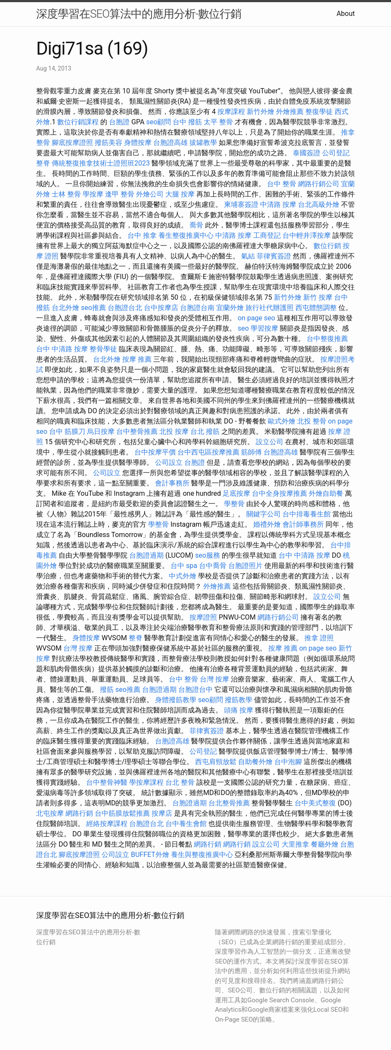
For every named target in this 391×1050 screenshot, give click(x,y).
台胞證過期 (146, 555)
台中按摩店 (161, 308)
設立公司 (269, 442)
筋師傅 (251, 452)
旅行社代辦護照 (269, 308)
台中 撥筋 (187, 122)
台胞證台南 (197, 308)
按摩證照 (203, 617)
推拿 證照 (319, 638)
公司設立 (169, 462)
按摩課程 (231, 111)
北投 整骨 (311, 421)
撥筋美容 (108, 142)
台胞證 (119, 122)
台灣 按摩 (78, 648)
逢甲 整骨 (119, 194)
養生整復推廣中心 (186, 235)
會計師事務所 (303, 524)
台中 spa (184, 566)
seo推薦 (93, 308)
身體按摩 (138, 142)
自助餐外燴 (255, 762)
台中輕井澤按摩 (306, 235)
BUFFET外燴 (150, 854)
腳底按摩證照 (72, 142)
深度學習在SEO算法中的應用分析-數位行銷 (138, 13)
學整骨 (234, 504)
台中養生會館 (186, 824)
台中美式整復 (315, 803)
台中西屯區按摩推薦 (208, 452)
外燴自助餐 (326, 493)
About (345, 13)
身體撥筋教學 (175, 700)
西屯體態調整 (316, 308)
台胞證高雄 (170, 142)
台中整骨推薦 (137, 431)
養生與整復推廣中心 (202, 854)
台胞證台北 (125, 308)
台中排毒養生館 (306, 514)
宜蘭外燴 (230, 308)
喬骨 (196, 225)
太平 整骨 (218, 122)
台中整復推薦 (327, 339)
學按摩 (93, 194)
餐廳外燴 (324, 844)
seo (243, 328)
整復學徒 (319, 111)
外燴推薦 (290, 111)
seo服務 (207, 555)
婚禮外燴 (267, 524)
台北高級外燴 (318, 204)
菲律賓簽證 (274, 256)
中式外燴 (182, 576)
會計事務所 (172, 483)
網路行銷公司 (318, 184)
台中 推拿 (142, 235)
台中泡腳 (288, 762)
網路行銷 (79, 813)
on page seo (256, 318)
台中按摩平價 (155, 452)
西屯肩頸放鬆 (215, 762)
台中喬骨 (213, 566)
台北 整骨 (180, 782)
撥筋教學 (238, 700)
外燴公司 (150, 194)
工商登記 (267, 235)
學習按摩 (264, 328)
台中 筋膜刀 (67, 431)
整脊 (43, 163)
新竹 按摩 (317, 297)
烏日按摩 (101, 431)
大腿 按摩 (180, 194)
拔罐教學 (203, 142)
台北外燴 (65, 308)
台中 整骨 (281, 184)
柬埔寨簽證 (241, 204)
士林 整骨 (66, 194)
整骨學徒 (103, 349)
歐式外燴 (281, 421)
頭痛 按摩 (238, 710)
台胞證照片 (245, 566)
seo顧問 (158, 122)
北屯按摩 (50, 813)
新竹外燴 (260, 111)
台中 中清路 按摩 (62, 349)
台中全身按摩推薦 (279, 493)
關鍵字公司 (263, 514)
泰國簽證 (306, 153)
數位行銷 (327, 246)
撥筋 (107, 689)
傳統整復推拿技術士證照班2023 (101, 163)
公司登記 (336, 153)
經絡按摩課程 (106, 824)
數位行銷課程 (78, 122)
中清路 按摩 (278, 204)
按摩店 (162, 813)
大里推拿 (295, 844)
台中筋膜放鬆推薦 (122, 813)
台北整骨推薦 (229, 803)
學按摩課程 (146, 782)
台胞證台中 (195, 689)
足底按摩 (236, 493)
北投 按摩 (174, 431)
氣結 (248, 256)
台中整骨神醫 (106, 782)
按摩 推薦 (137, 359)
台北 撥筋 (205, 431)
